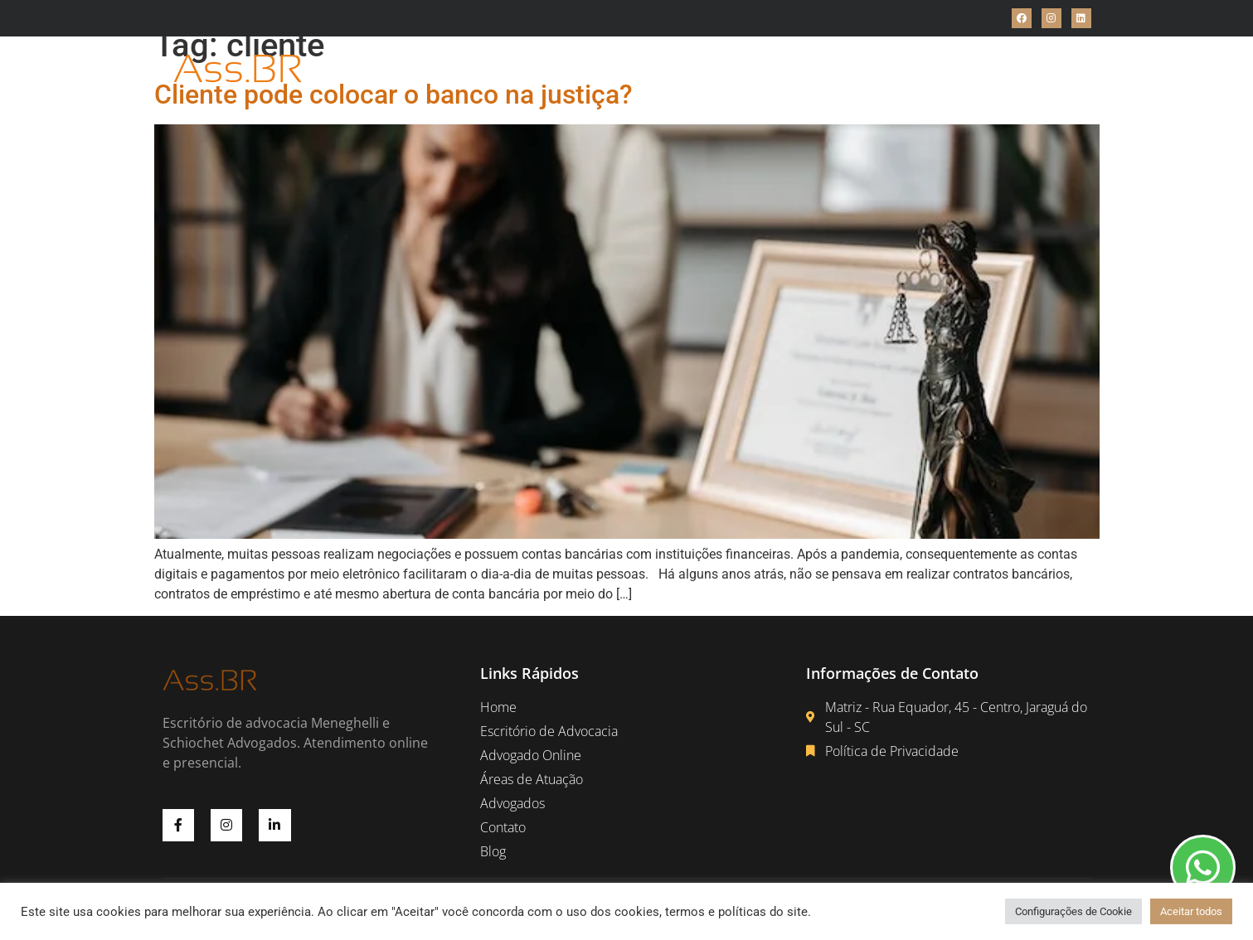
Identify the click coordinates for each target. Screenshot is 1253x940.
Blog (918, 69)
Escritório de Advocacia (484, 69)
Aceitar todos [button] (1191, 911)
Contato (862, 69)
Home (374, 69)
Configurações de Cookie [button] (1073, 911)
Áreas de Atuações (760, 69)
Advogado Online (630, 69)
